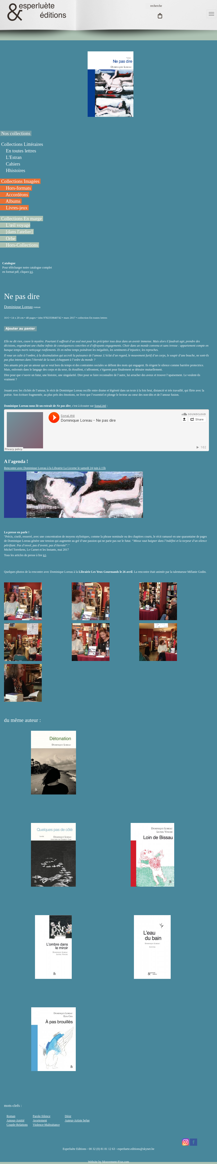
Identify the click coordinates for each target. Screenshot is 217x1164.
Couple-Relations (17, 1124)
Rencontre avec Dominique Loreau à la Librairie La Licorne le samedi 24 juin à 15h (55, 468)
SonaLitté (100, 406)
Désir (68, 1116)
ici (31, 272)
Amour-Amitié (15, 1120)
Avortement (40, 1120)
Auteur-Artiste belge (77, 1120)
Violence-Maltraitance (46, 1124)
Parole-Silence (41, 1116)
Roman (11, 1116)
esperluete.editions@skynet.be (136, 1149)
